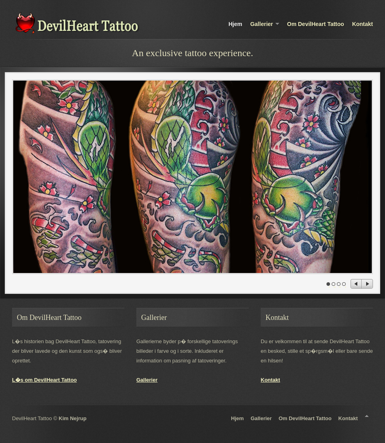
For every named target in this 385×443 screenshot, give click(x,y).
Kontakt (362, 24)
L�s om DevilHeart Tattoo (44, 380)
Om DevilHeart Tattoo (315, 24)
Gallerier (264, 24)
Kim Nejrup (72, 418)
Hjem (235, 24)
